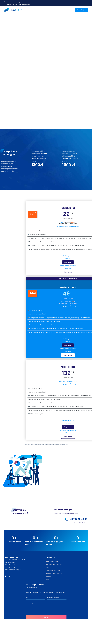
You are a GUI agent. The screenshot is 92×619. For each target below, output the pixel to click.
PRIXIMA (40, 614)
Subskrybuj (68, 255)
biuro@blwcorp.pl (15, 553)
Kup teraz (68, 246)
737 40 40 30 (12, 551)
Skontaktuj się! (81, 10)
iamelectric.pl (30, 616)
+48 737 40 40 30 (24, 4)
